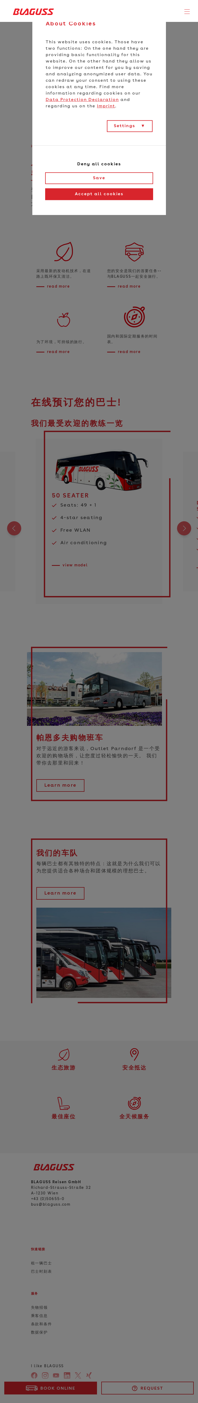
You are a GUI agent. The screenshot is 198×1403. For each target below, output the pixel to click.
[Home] (31, 11)
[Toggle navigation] (187, 11)
